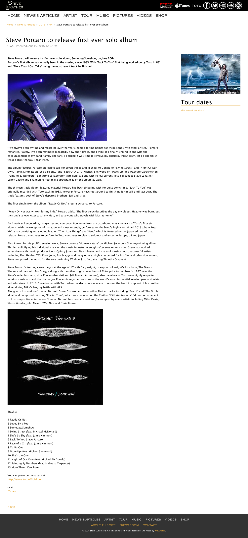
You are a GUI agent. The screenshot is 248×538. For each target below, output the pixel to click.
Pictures (123, 16)
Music (102, 16)
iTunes (12, 491)
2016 (42, 24)
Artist (70, 16)
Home (14, 16)
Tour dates (196, 102)
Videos (144, 16)
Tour (86, 16)
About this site (103, 525)
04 (51, 24)
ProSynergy (160, 530)
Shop (161, 16)
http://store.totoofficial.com (25, 479)
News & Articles (42, 16)
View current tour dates (192, 110)
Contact (150, 525)
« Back (11, 506)
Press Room (129, 525)
